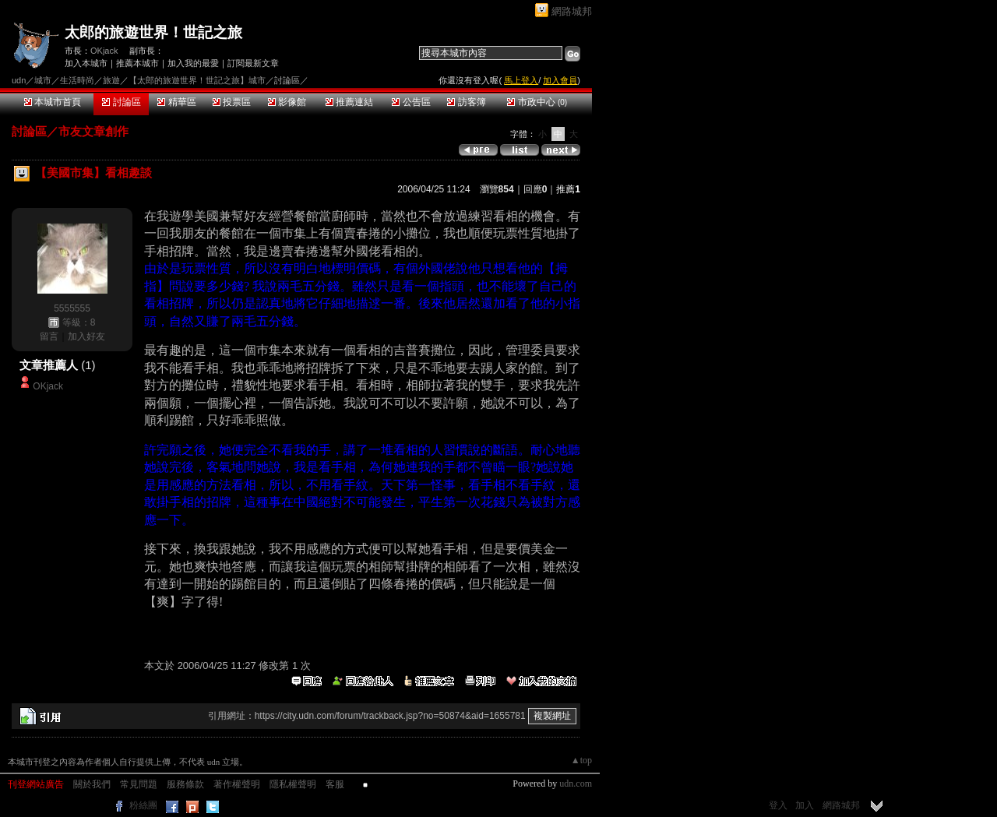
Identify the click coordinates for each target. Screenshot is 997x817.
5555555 (72, 308)
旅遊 (111, 80)
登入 (778, 805)
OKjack (104, 50)
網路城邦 (571, 11)
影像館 (287, 102)
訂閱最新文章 (253, 63)
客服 (335, 784)
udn (19, 80)
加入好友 (86, 336)
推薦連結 (349, 102)
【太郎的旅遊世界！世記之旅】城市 (197, 80)
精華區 (176, 102)
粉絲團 (143, 805)
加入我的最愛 (193, 63)
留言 (49, 336)
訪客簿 (466, 102)
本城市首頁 (52, 102)
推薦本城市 (137, 63)
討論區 (121, 102)
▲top (581, 760)
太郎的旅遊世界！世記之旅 (153, 32)
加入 (804, 805)
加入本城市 (86, 63)
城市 (42, 80)
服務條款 (185, 784)
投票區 (232, 102)
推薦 (568, 189)
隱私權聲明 (293, 784)
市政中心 (537, 102)
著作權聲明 (236, 784)
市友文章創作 (93, 131)
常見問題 (138, 784)
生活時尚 (77, 80)
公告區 (411, 102)
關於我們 (92, 784)
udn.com (575, 783)
